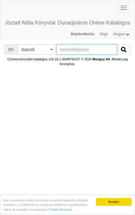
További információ (60, 210)
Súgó (104, 34)
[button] (37, 49)
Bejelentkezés (82, 34)
